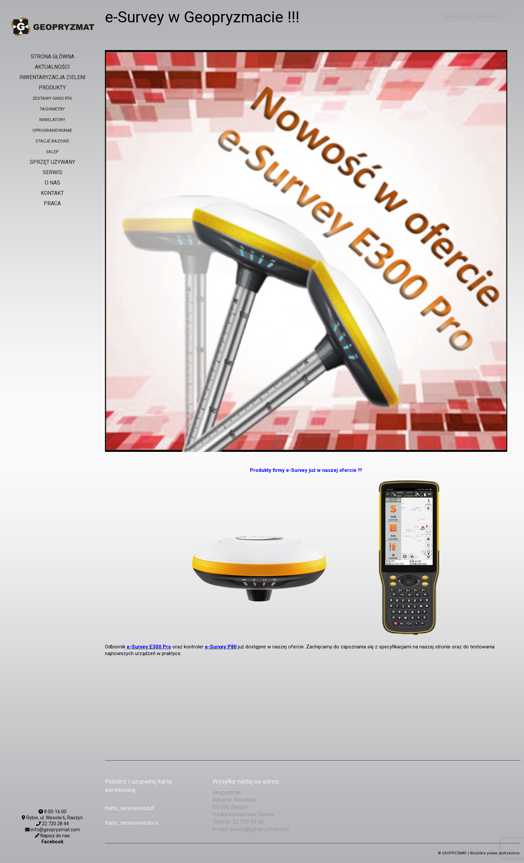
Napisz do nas (54, 835)
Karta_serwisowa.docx (131, 823)
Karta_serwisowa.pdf (130, 808)
